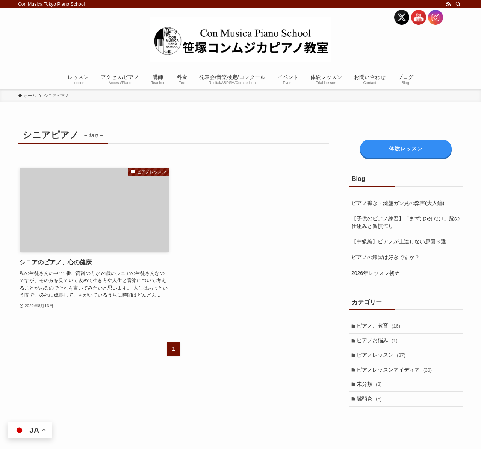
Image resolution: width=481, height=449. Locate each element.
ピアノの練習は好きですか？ (385, 257)
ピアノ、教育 (380, 326)
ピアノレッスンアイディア (395, 373)
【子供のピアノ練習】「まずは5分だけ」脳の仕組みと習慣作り (405, 222)
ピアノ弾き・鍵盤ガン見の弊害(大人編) (397, 203)
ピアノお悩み (378, 342)
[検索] (458, 4)
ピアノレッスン (382, 358)
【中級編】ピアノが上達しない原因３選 (398, 241)
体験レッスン (406, 149)
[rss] (448, 4)
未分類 (370, 389)
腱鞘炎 (370, 405)
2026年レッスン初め (375, 273)
